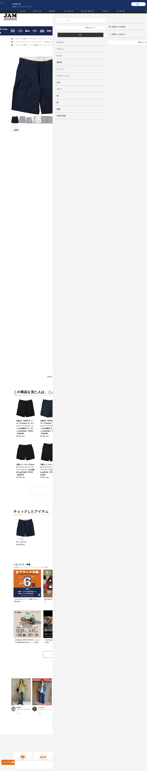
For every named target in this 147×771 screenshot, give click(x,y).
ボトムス (33, 39)
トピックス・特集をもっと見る (74, 516)
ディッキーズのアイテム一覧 (49, 403)
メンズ (17, 13)
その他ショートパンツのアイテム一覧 (97, 403)
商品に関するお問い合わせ (51, 693)
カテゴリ (49, 13)
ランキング (126, 13)
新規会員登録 (81, 685)
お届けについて (49, 380)
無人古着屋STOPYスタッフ (122, 701)
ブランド (109, 13)
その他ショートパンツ (59, 39)
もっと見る (73, 584)
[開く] (138, 4)
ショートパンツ (43, 39)
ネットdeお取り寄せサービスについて (91, 708)
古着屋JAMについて (13, 677)
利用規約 (44, 701)
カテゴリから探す (21, 39)
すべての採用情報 (118, 677)
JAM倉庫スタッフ (118, 693)
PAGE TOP (72, 751)
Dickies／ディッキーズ (41, 45)
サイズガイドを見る (106, 211)
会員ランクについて (84, 693)
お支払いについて (12, 693)
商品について (99, 380)
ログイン (79, 677)
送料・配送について (13, 701)
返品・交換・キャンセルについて (54, 685)
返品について (65, 380)
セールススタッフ (118, 685)
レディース (33, 13)
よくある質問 (46, 677)
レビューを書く (82, 380)
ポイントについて (83, 701)
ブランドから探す (21, 45)
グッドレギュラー (89, 13)
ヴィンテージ (67, 13)
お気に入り (119, 19)
